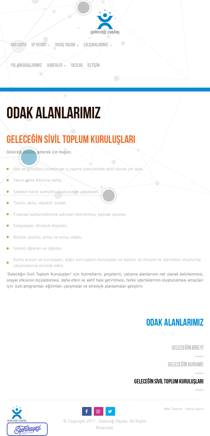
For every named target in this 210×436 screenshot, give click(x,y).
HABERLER (56, 65)
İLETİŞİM (94, 65)
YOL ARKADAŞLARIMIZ (26, 65)
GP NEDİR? (40, 45)
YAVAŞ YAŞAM (67, 45)
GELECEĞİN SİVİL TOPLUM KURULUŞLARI (168, 382)
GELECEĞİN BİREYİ (187, 348)
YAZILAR (77, 65)
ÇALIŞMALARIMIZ (98, 45)
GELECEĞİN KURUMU (185, 365)
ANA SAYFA (19, 45)
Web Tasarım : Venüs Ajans (183, 409)
